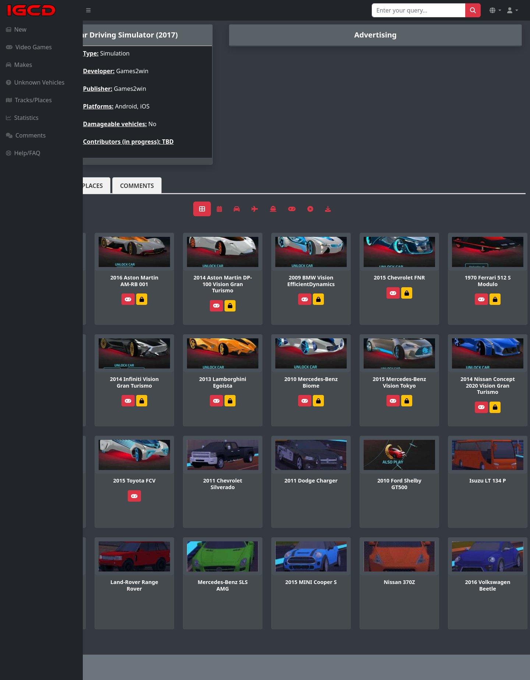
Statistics (22, 118)
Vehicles (109, 186)
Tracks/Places (29, 100)
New (16, 29)
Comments (26, 135)
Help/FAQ (23, 153)
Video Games (29, 47)
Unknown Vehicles (35, 82)
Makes (19, 65)
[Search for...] (419, 10)
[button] (495, 10)
